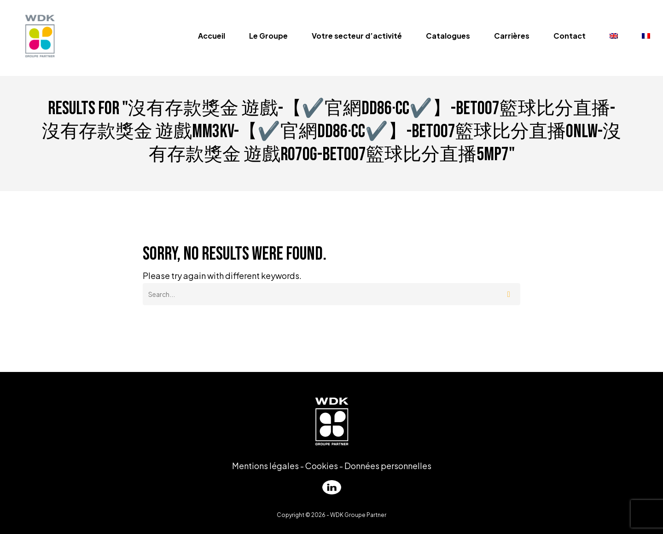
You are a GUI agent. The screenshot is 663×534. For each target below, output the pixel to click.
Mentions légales (265, 465)
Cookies (321, 465)
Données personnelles (387, 465)
